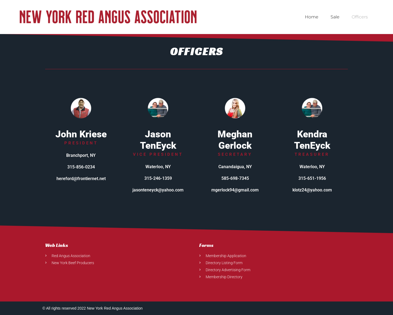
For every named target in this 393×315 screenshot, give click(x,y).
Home (311, 16)
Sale (335, 16)
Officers (360, 16)
